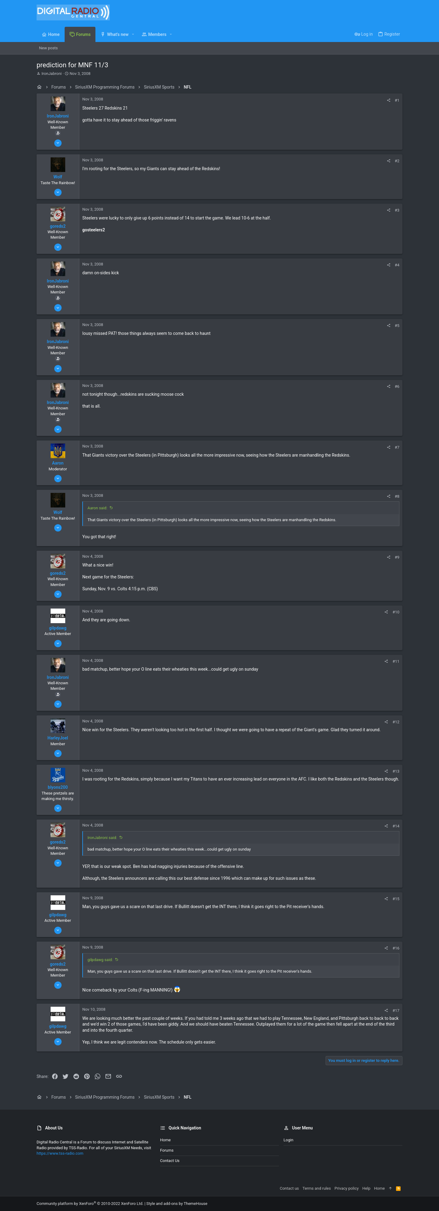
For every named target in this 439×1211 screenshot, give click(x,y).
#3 (397, 210)
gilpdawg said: (100, 959)
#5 (397, 325)
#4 (397, 265)
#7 (397, 447)
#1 (397, 100)
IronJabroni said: (102, 837)
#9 (397, 557)
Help (366, 1188)
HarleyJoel (58, 737)
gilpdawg (57, 628)
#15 (395, 899)
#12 (395, 722)
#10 (395, 612)
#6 (397, 386)
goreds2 (58, 226)
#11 (395, 661)
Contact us (170, 1160)
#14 (395, 826)
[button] (133, 34)
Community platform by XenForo (90, 1203)
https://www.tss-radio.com (60, 1153)
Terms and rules (316, 1188)
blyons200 (58, 787)
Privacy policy (346, 1188)
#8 (397, 496)
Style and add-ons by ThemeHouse (176, 1203)
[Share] (388, 100)
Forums (166, 1150)
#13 (395, 771)
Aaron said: (97, 508)
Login (288, 1140)
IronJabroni (51, 73)
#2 (397, 161)
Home (165, 1140)
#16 (395, 948)
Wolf (57, 176)
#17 (395, 1010)
